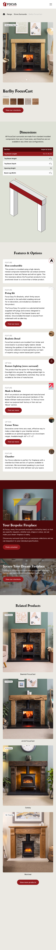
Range (9, 14)
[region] (28, 161)
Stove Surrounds (20, 14)
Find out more (13, 324)
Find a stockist (12, 547)
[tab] (26, 79)
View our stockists (13, 110)
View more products (28, 882)
